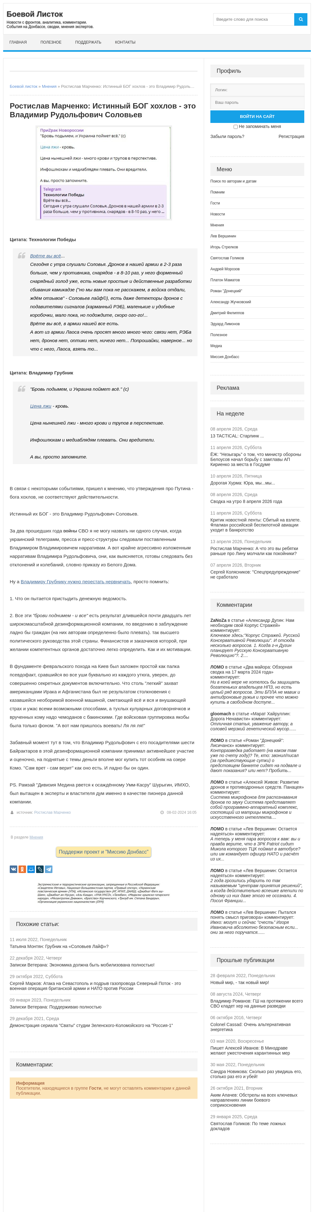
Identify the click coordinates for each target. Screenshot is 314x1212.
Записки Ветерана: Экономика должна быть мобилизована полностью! (82, 964)
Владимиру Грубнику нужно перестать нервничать (76, 581)
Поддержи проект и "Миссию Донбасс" (104, 852)
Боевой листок (23, 86)
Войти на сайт (257, 116)
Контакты (125, 42)
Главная (18, 42)
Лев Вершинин (223, 236)
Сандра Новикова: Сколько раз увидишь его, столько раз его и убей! (256, 1074)
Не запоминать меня (260, 126)
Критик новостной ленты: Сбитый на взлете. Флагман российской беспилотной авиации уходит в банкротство (255, 524)
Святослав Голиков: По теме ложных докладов (248, 1126)
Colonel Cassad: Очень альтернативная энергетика (250, 1027)
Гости (215, 203)
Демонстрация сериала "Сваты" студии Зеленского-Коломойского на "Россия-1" (91, 1025)
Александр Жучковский (230, 302)
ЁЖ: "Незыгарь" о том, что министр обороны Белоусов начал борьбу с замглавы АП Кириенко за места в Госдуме (255, 459)
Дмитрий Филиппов (227, 313)
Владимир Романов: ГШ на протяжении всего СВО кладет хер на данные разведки (256, 1003)
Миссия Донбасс (224, 357)
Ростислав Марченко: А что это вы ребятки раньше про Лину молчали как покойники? (254, 551)
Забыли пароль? (227, 136)
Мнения (49, 86)
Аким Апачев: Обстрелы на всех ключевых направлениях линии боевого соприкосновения (253, 1100)
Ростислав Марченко (52, 812)
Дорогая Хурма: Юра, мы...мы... (242, 482)
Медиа (216, 346)
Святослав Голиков (227, 258)
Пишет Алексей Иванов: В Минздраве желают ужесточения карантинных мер (250, 1050)
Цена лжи (40, 406)
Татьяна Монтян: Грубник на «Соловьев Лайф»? (59, 946)
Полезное (51, 42)
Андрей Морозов (225, 269)
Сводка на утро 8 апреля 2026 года (246, 501)
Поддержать (88, 42)
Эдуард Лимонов (225, 324)
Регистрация (291, 136)
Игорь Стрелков (224, 247)
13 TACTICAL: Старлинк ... (237, 435)
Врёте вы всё (45, 255)
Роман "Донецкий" (226, 291)
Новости (217, 214)
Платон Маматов (225, 280)
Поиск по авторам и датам (233, 181)
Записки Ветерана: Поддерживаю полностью (55, 1006)
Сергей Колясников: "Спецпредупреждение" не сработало (255, 574)
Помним (217, 192)
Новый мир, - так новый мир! (239, 982)
